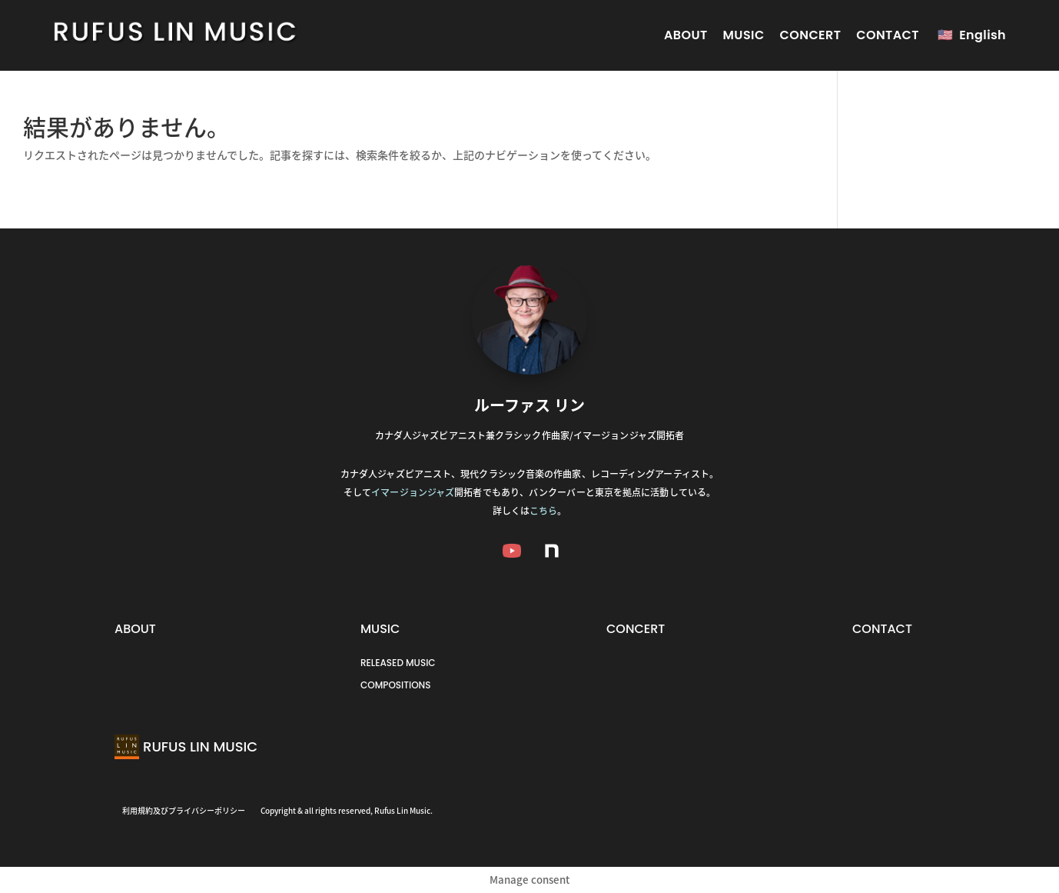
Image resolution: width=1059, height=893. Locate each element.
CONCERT (811, 35)
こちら (543, 511)
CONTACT (887, 35)
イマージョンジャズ (412, 492)
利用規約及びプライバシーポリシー (183, 810)
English (982, 35)
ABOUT (686, 35)
